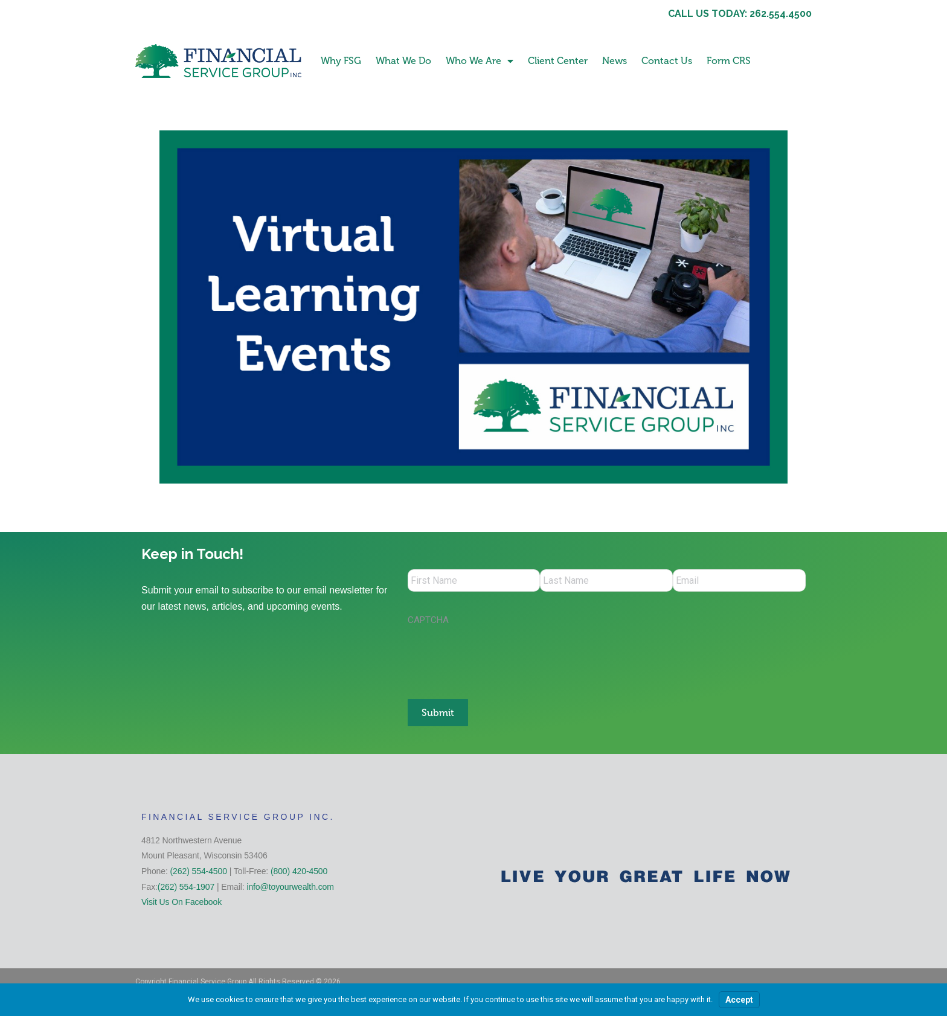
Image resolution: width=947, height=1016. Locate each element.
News (614, 60)
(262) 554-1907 (186, 885)
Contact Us (666, 60)
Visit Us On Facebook (181, 900)
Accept (739, 1000)
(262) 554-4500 (198, 869)
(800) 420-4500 (299, 869)
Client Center (558, 60)
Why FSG (341, 60)
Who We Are (479, 61)
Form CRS (729, 60)
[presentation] (499, 658)
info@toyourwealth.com (289, 885)
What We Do (403, 60)
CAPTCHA (428, 621)
